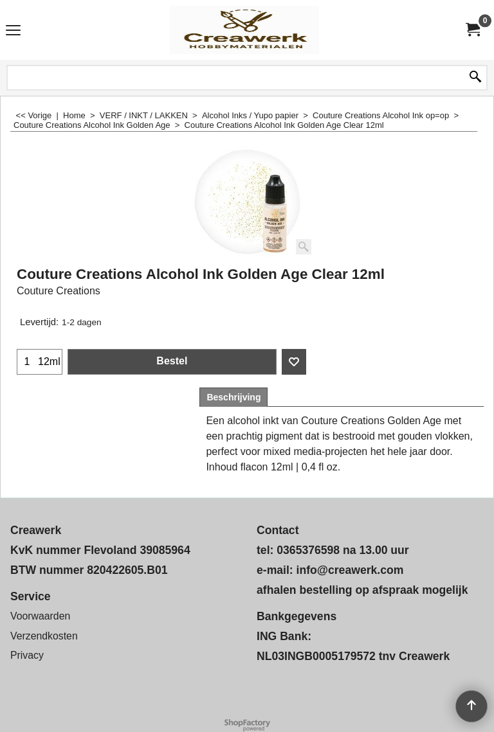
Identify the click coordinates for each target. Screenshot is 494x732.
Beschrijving (233, 397)
